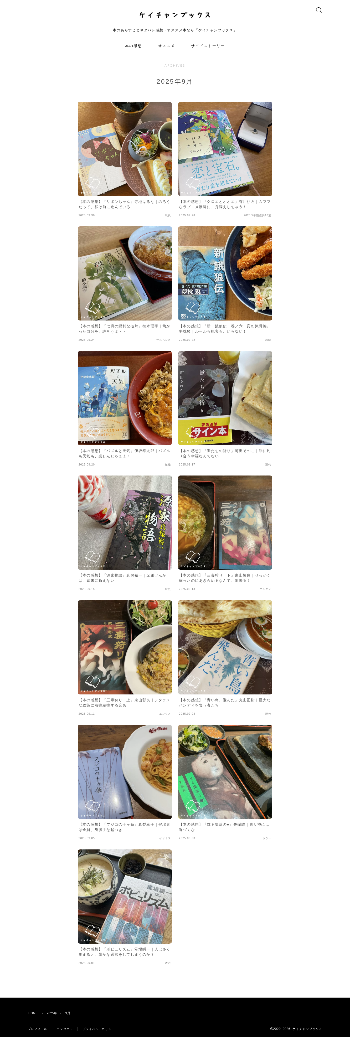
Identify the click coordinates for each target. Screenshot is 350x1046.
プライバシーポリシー (102, 1038)
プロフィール (38, 1038)
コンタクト (67, 1038)
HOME (33, 1022)
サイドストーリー (208, 55)
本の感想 (133, 55)
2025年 (54, 1022)
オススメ (166, 55)
